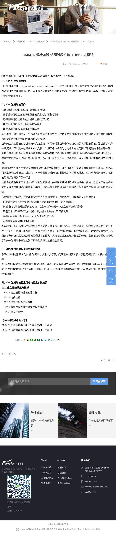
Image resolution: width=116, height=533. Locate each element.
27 (58, 340)
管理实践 (21, 41)
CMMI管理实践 (37, 41)
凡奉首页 (7, 41)
